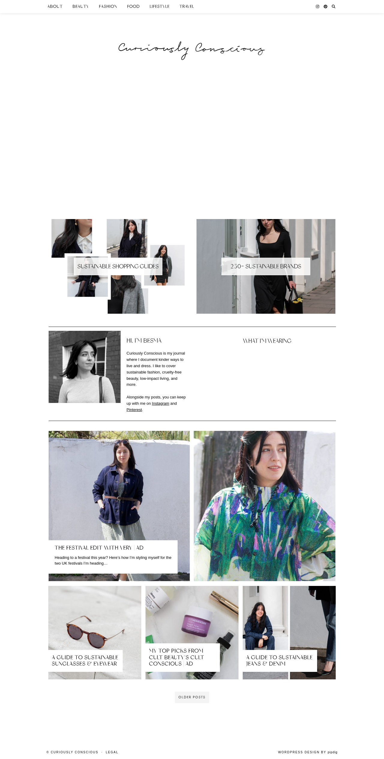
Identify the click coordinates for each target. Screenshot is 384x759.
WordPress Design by (308, 752)
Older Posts (192, 697)
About (55, 6)
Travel (186, 6)
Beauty (81, 6)
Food (133, 6)
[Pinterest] (326, 6)
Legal (112, 752)
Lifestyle (160, 6)
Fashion (108, 6)
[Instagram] (318, 6)
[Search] (334, 6)
